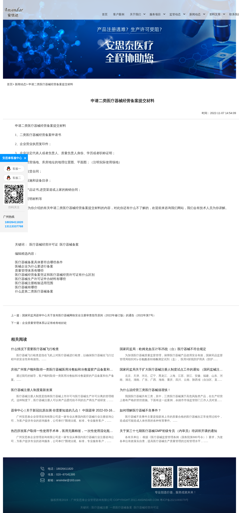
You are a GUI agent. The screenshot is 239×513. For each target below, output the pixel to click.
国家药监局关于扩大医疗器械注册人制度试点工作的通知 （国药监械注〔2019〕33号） (172, 369)
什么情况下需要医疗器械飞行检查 (35, 349)
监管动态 (175, 14)
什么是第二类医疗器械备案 (34, 291)
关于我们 (135, 14)
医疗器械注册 (99, 507)
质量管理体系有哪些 (29, 270)
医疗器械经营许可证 (43, 244)
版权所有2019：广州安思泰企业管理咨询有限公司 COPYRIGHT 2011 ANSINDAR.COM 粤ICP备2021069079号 (119, 499)
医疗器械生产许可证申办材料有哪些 (40, 279)
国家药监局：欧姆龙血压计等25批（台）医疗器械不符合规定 (163, 349)
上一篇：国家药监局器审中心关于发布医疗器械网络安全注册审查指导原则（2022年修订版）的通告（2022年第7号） (83, 315)
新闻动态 (195, 14)
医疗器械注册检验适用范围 (34, 283)
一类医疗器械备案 (121, 507)
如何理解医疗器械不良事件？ (140, 410)
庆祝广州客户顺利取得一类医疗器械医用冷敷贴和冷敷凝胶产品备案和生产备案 (63, 369)
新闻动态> (21, 84)
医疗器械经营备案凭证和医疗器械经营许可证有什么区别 (55, 274)
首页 (105, 14)
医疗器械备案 (69, 244)
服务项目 (155, 14)
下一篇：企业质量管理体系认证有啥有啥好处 (39, 322)
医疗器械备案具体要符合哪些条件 (39, 262)
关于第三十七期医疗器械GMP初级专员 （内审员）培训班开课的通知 (168, 431)
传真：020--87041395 (61, 474)
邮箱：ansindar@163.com (64, 480)
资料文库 (214, 14)
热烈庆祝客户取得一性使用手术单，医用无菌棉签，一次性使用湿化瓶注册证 (63, 431)
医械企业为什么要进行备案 (34, 266)
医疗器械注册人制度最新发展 (31, 390)
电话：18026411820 (60, 468)
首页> (10, 84)
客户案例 (118, 14)
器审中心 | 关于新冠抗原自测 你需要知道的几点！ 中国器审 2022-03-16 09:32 (63, 410)
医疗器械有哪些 (26, 287)
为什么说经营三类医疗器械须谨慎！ (145, 390)
